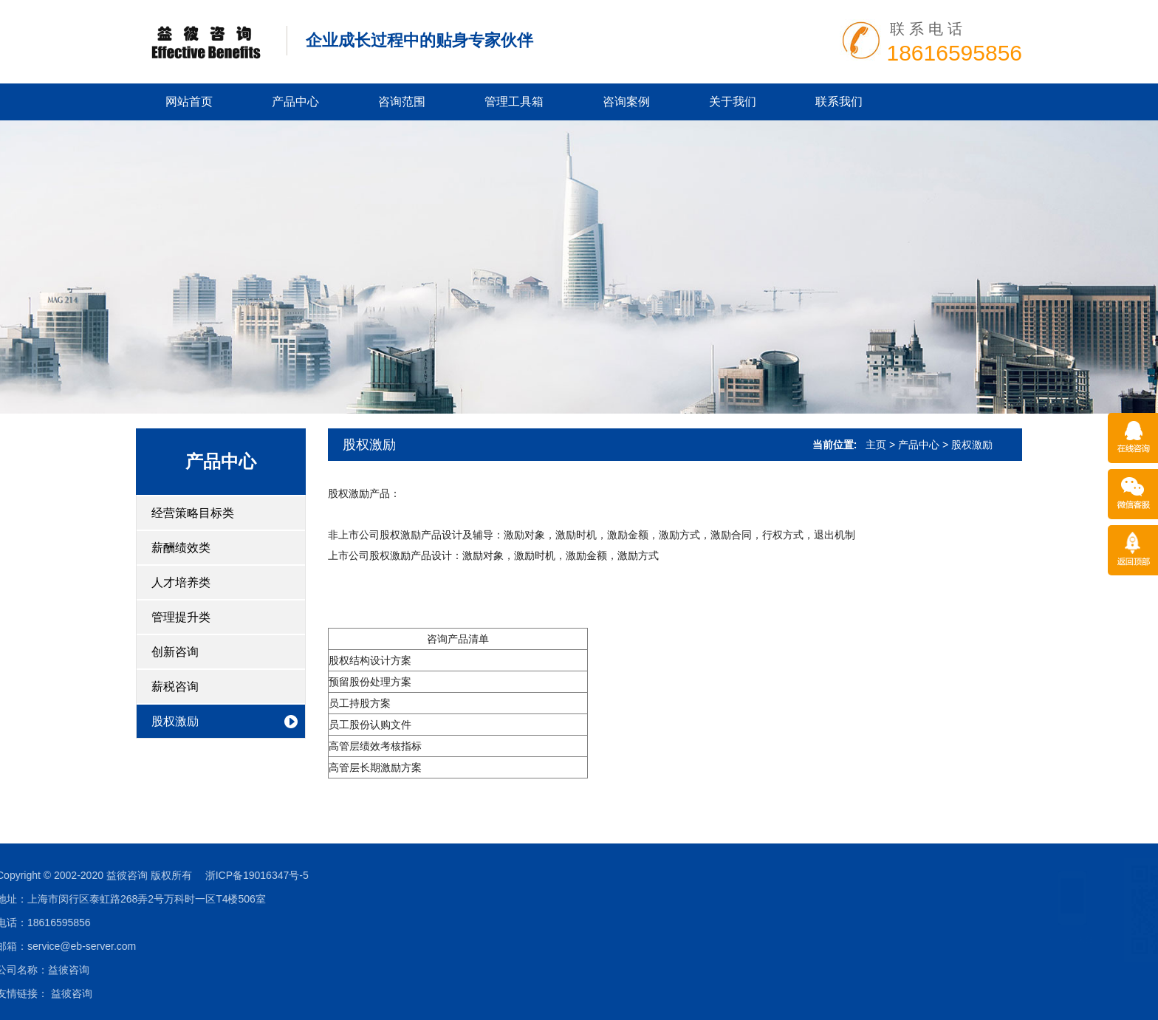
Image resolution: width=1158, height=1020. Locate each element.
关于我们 (732, 101)
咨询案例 (626, 101)
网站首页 (189, 101)
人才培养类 (180, 582)
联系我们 (839, 101)
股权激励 (175, 721)
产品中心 (295, 101)
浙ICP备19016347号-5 (79, 875)
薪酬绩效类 (180, 547)
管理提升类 (180, 617)
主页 (876, 445)
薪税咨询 (175, 686)
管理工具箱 (514, 101)
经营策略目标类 (192, 513)
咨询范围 (401, 101)
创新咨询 (175, 652)
